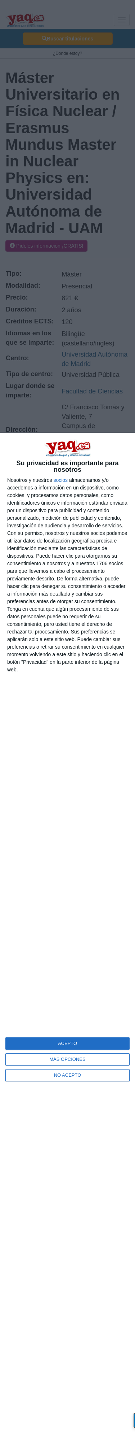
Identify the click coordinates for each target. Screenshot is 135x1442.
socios (60, 480)
